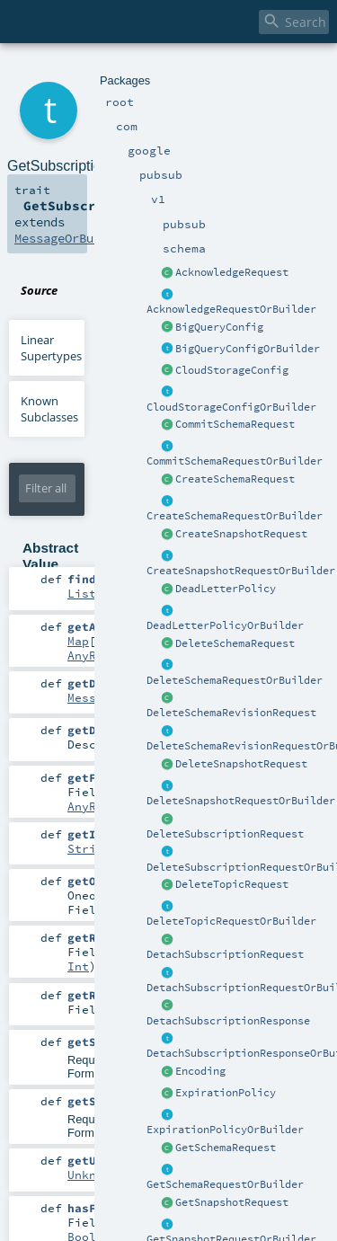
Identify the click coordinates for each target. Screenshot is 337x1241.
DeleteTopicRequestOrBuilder (231, 921)
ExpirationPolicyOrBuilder (225, 1129)
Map (78, 641)
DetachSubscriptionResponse (228, 1021)
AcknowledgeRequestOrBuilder (231, 309)
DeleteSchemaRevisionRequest (231, 712)
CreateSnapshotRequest (241, 533)
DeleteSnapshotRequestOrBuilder (240, 800)
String (89, 848)
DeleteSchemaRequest (235, 643)
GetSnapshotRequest (231, 1202)
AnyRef (89, 655)
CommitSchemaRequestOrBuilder (234, 461)
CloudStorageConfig (231, 370)
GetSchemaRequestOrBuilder (225, 1184)
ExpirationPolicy (225, 1092)
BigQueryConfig (219, 327)
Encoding (200, 1071)
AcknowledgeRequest (231, 272)
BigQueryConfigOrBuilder (247, 348)
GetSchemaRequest (225, 1147)
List (81, 593)
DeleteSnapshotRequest (241, 764)
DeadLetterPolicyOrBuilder (225, 625)
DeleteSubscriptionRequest (225, 834)
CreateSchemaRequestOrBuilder (234, 516)
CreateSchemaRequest (235, 479)
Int (78, 966)
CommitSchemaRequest (235, 424)
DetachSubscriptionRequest (225, 954)
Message (92, 697)
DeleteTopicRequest (231, 884)
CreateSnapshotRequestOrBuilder (240, 570)
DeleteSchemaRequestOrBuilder (234, 680)
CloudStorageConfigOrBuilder (231, 407)
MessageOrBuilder (71, 238)
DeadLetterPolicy (225, 588)
